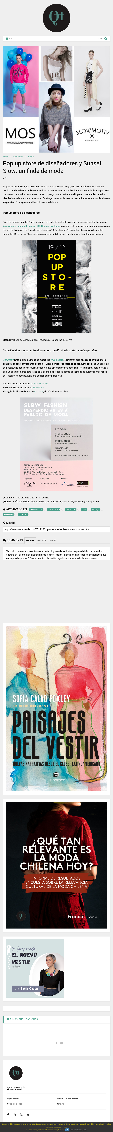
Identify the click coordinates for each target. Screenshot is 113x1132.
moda (31, 156)
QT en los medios (14, 1104)
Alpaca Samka (41, 383)
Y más (85, 1130)
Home (5, 156)
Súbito (31, 226)
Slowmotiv (8, 360)
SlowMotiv (38, 387)
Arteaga (55, 226)
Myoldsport (57, 360)
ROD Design (42, 226)
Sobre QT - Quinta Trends (67, 1099)
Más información (76, 1130)
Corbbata (38, 391)
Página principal (13, 1099)
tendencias (18, 156)
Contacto (60, 1104)
